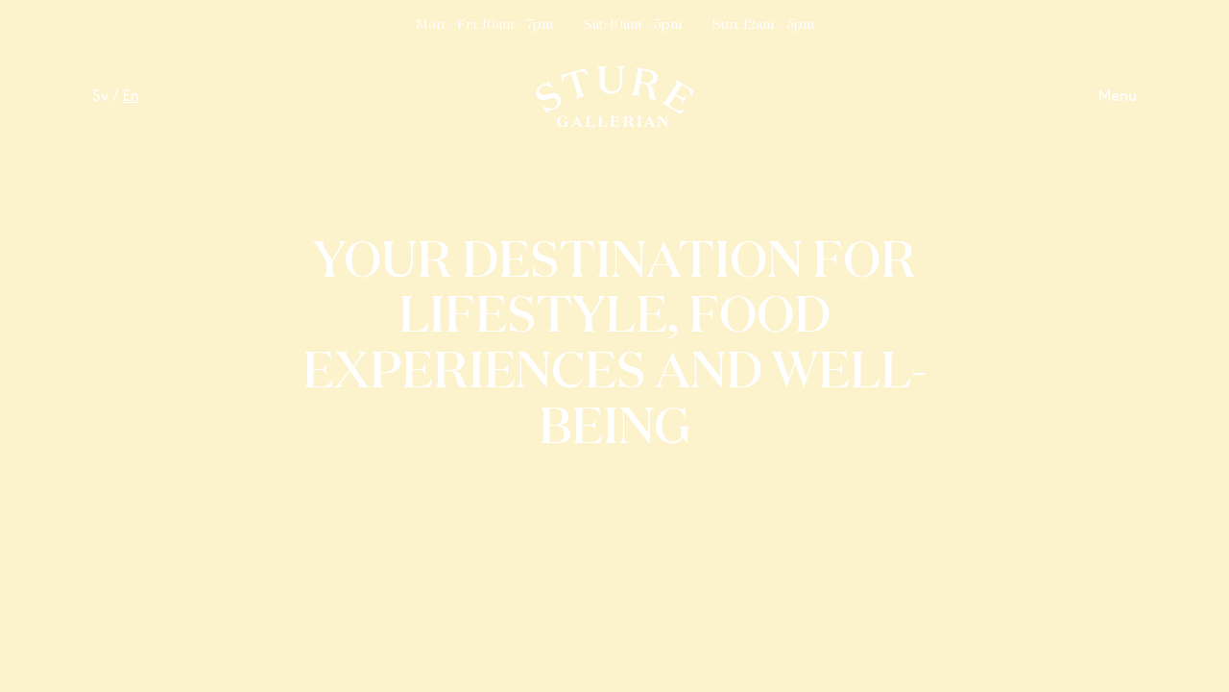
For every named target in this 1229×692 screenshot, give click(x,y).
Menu (1117, 96)
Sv (100, 96)
